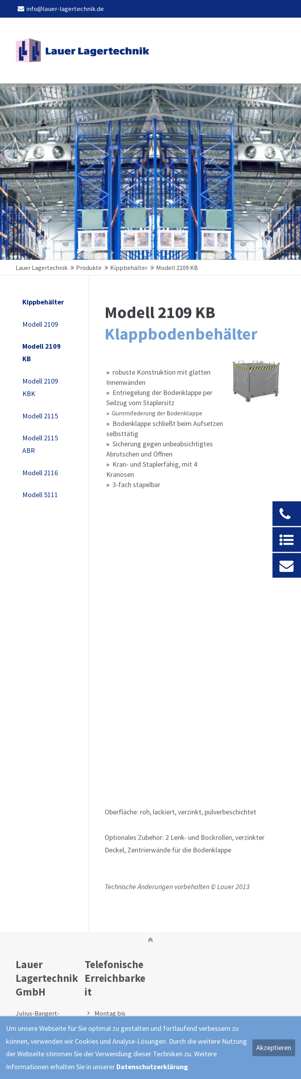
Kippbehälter (128, 268)
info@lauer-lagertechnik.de (61, 9)
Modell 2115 (40, 415)
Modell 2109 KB (41, 352)
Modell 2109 (40, 324)
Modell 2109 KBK (40, 387)
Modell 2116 (40, 472)
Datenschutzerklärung (152, 1066)
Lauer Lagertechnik (41, 268)
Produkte (89, 268)
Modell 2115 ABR (40, 444)
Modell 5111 (40, 494)
